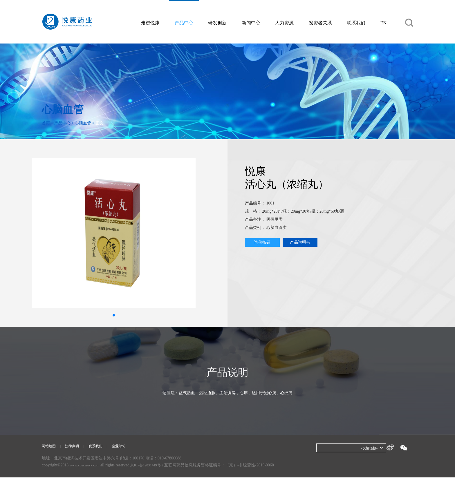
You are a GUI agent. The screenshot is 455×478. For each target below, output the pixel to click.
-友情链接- (368, 448)
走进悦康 (150, 22)
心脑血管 (83, 123)
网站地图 (50, 446)
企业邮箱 (127, 446)
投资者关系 (320, 22)
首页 (46, 123)
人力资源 (284, 22)
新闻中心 (251, 22)
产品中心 (184, 22)
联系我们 (356, 22)
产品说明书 (300, 242)
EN (383, 22)
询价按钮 (262, 242)
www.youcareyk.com (87, 465)
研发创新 (217, 22)
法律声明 (75, 446)
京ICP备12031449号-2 (154, 465)
